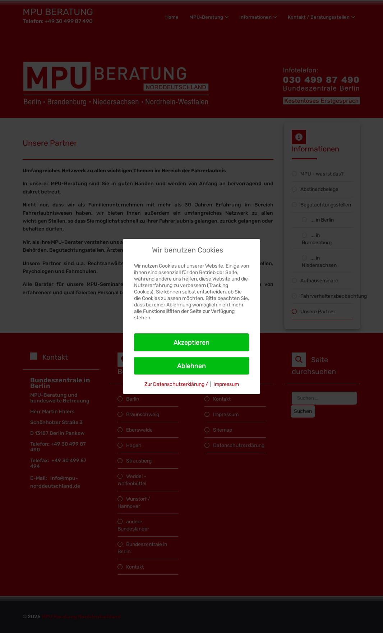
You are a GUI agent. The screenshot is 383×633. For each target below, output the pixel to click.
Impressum (226, 384)
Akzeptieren (191, 342)
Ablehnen (191, 366)
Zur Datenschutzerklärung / (176, 384)
